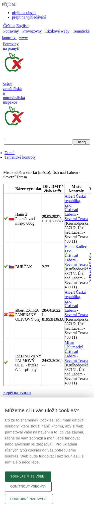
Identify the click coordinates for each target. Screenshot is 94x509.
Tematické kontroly (20, 157)
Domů (10, 153)
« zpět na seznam (17, 392)
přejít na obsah (24, 13)
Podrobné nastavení (29, 499)
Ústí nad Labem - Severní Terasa (76, 214)
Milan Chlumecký (74, 344)
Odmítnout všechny (28, 486)
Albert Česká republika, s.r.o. (75, 200)
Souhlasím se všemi (28, 476)
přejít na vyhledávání (29, 17)
